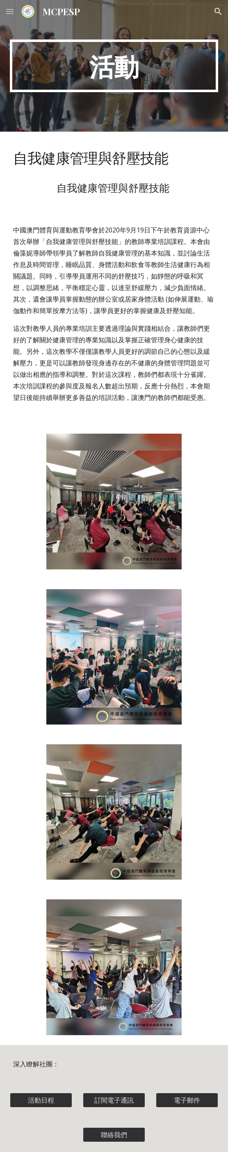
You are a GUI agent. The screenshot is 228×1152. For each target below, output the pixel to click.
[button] (10, 11)
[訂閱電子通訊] (113, 1100)
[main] (114, 65)
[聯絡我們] (113, 1135)
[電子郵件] (186, 1100)
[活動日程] (40, 1100)
